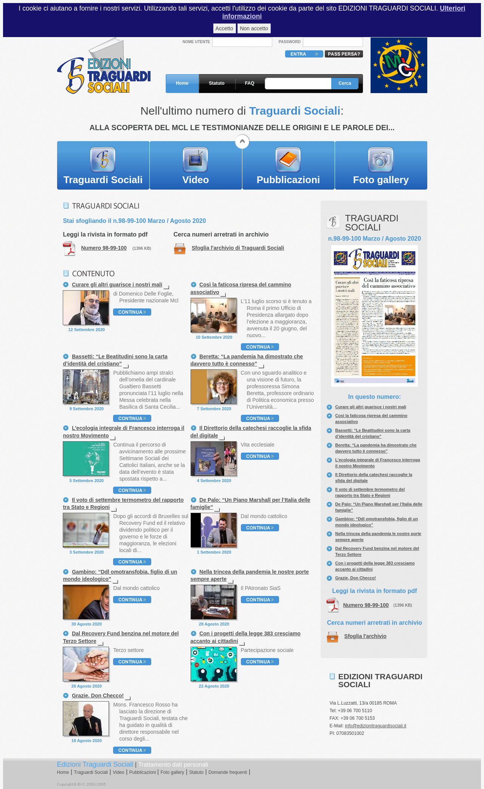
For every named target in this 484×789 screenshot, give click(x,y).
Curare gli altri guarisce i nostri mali (370, 407)
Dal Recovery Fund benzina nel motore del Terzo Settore (120, 637)
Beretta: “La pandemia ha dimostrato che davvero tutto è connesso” (247, 360)
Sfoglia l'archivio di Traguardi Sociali (238, 248)
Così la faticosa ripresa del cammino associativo (241, 288)
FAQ (249, 83)
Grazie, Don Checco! (355, 578)
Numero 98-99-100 (366, 605)
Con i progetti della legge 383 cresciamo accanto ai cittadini (246, 637)
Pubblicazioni (288, 179)
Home (182, 83)
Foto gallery (381, 179)
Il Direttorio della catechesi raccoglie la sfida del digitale (251, 431)
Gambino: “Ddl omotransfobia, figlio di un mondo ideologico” (120, 575)
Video (195, 179)
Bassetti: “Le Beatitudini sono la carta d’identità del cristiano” (115, 360)
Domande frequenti (227, 772)
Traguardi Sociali (103, 179)
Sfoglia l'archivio (365, 636)
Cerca (344, 83)
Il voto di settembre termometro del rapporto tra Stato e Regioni (123, 503)
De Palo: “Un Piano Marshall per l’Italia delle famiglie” (250, 503)
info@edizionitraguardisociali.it (375, 725)
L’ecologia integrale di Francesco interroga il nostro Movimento (123, 431)
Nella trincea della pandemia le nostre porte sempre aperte (250, 575)
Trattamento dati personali (173, 764)
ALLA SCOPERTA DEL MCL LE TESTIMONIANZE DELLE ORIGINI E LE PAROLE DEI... (241, 127)
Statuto (217, 83)
